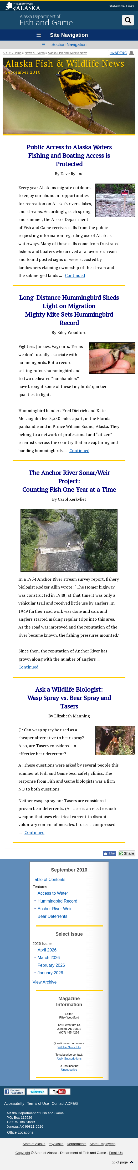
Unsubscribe (69, 1069)
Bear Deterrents (52, 916)
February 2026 (51, 965)
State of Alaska (24, 7)
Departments (76, 1144)
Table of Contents (49, 879)
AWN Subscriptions (69, 1058)
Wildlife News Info (69, 1047)
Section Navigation (69, 44)
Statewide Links (122, 6)
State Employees (102, 1144)
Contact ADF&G (65, 1103)
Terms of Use (38, 1103)
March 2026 (49, 957)
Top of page (119, 1162)
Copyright (23, 1153)
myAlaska (56, 1144)
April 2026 (47, 950)
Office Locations (20, 1132)
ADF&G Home (12, 52)
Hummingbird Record (57, 901)
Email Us (115, 1153)
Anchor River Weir (55, 908)
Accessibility (14, 1103)
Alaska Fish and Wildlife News (67, 52)
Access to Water (53, 893)
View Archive (45, 982)
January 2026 (50, 973)
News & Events (35, 52)
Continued (75, 275)
